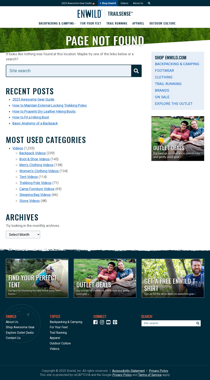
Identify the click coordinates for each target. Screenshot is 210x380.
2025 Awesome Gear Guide (33, 99)
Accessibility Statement (128, 371)
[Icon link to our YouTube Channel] (109, 323)
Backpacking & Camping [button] (55, 23)
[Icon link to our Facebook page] (96, 323)
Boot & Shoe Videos (34, 159)
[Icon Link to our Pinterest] (116, 323)
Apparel (139, 23)
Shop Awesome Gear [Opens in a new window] (20, 327)
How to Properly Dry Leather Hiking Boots (44, 111)
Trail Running (117, 23)
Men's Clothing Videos (36, 165)
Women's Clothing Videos (39, 171)
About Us (138, 3)
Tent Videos (28, 177)
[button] (149, 3)
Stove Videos (29, 201)
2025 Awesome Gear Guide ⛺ (78, 3)
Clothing (163, 77)
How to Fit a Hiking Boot (30, 117)
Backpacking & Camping (177, 64)
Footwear (164, 70)
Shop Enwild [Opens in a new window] (108, 3)
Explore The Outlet (174, 104)
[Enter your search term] (73, 71)
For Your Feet (90, 23)
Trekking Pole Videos (35, 183)
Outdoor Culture (163, 23)
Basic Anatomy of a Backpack (35, 123)
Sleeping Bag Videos (35, 195)
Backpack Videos (32, 153)
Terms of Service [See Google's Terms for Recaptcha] (150, 375)
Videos (124, 3)
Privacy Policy (158, 371)
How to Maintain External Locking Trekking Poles (49, 105)
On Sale (162, 97)
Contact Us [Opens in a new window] (13, 338)
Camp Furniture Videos (37, 189)
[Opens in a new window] (37, 278)
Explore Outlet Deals (20, 332)
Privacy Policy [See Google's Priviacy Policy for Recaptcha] (122, 375)
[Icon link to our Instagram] (103, 323)
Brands (162, 90)
